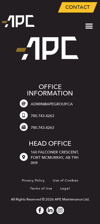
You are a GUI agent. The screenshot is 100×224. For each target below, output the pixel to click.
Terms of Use (41, 188)
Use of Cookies (65, 180)
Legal (65, 188)
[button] (89, 26)
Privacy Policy (33, 180)
